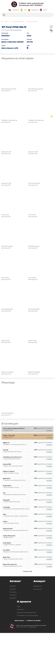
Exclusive (13, 633)
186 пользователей (16, 30)
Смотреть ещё (27, 605)
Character (13, 627)
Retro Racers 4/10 (9, 48)
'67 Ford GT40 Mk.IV (34, 195)
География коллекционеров (27, 650)
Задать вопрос (19, 655)
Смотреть (49, 464)
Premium (13, 630)
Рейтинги (20, 644)
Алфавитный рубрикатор (26, 647)
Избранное (37, 620)
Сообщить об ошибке (34, 655)
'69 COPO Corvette (7, 265)
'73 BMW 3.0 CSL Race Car (9, 126)
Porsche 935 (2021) (7, 334)
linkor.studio (32, 662)
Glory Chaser (5, 299)
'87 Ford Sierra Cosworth (8, 92)
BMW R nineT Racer (7, 403)
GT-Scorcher (5, 230)
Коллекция (37, 623)
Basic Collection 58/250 (12, 42)
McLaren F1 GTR (6, 161)
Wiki (18, 641)
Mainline (13, 620)
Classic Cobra (5, 368)
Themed (13, 623)
